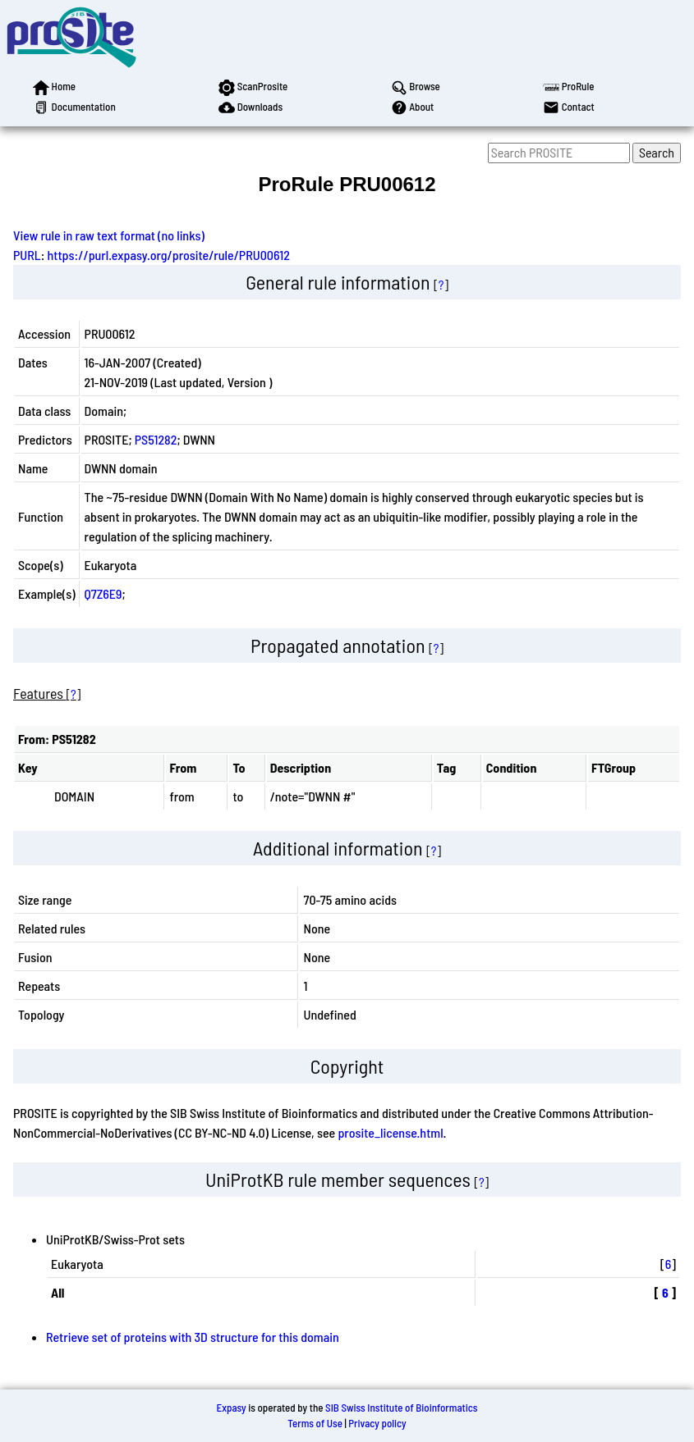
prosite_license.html (390, 1132)
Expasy (231, 1407)
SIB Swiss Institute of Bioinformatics (401, 1407)
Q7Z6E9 (103, 593)
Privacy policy (377, 1423)
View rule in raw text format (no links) (109, 235)
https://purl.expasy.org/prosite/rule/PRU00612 (169, 254)
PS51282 (156, 439)
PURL (27, 254)
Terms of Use (314, 1423)
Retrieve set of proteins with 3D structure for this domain (192, 1336)
